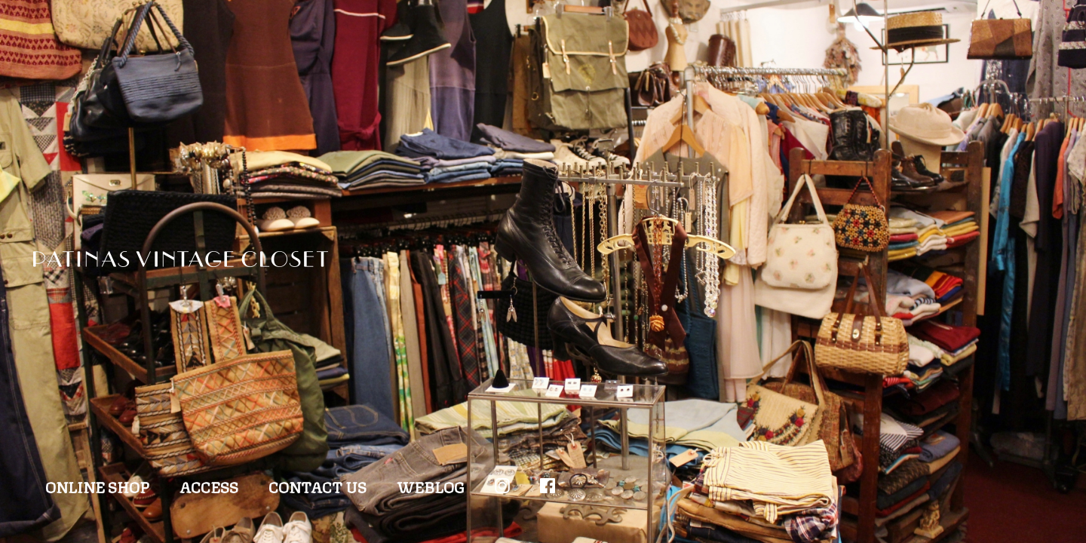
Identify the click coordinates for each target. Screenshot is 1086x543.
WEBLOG (431, 486)
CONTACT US (317, 486)
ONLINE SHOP (97, 486)
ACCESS (208, 486)
